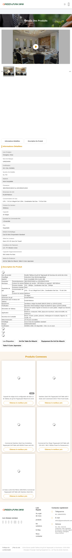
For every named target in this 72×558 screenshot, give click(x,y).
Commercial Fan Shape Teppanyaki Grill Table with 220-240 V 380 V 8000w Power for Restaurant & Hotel (53, 444)
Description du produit (35, 141)
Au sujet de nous (38, 515)
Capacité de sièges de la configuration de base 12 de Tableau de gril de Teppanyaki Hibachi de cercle (18, 398)
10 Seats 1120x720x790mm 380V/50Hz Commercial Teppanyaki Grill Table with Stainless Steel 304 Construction (18, 491)
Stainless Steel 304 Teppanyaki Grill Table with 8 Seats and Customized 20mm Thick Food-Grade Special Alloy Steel (53, 398)
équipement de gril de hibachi (53, 341)
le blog (38, 530)
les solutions (39, 525)
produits (38, 520)
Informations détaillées (12, 141)
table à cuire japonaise (12, 345)
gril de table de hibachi (28, 341)
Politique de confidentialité (6, 549)
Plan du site (16, 547)
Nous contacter (39, 535)
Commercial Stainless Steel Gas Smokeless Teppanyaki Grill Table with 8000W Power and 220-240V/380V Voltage (18, 444)
